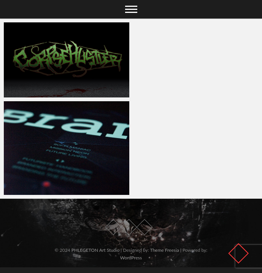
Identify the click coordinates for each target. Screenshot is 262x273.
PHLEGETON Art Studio (95, 250)
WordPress (131, 257)
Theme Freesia (164, 250)
